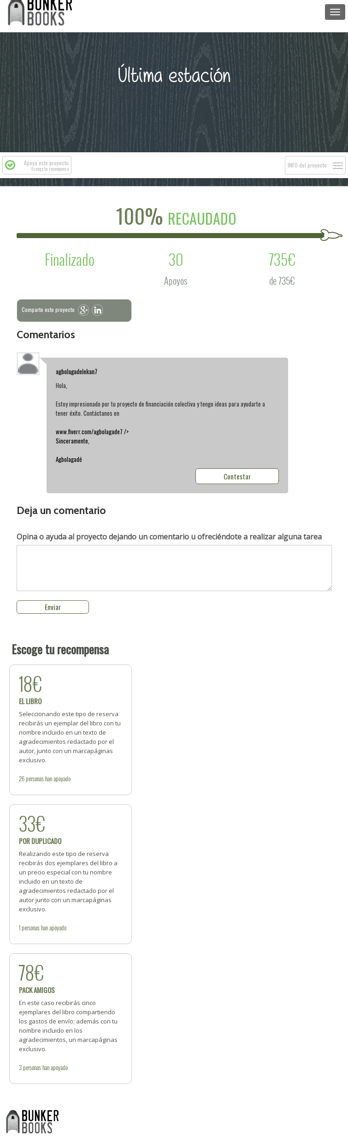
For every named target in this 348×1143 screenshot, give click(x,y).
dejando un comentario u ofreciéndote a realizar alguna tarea (169, 536)
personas (35, 778)
